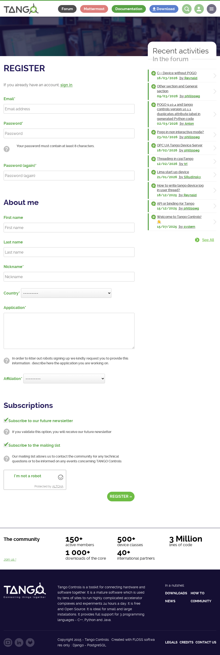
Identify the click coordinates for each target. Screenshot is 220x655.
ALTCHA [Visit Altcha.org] (57, 486)
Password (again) (19, 165)
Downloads (176, 593)
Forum (67, 9)
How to (197, 593)
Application (14, 307)
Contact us (205, 642)
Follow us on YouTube (8, 642)
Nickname (13, 266)
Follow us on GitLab (30, 642)
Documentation (128, 9)
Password (13, 123)
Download (166, 9)
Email (9, 99)
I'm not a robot (27, 476)
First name (13, 217)
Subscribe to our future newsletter (40, 421)
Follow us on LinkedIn (19, 642)
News (170, 601)
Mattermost (94, 9)
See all (208, 240)
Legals (171, 642)
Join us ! (10, 559)
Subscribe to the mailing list (34, 445)
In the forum (170, 59)
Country (11, 293)
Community (201, 601)
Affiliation (12, 378)
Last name (13, 242)
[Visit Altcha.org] (60, 477)
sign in (66, 85)
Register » (121, 496)
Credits (187, 642)
